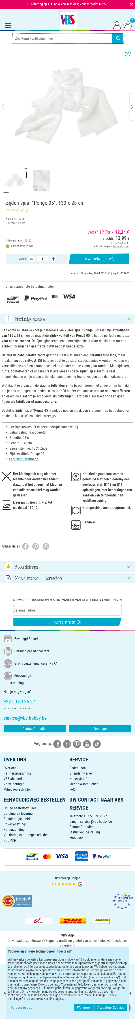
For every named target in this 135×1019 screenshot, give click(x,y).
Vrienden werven (81, 773)
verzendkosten (121, 246)
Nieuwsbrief (78, 779)
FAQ (72, 789)
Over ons (10, 768)
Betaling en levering (18, 813)
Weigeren (89, 1007)
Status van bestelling (84, 832)
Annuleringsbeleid (17, 819)
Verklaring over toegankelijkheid (27, 835)
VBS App (10, 840)
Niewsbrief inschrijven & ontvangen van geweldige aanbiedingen (67, 600)
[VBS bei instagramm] (67, 744)
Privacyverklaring (82, 981)
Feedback (100, 729)
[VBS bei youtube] (86, 744)
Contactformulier (34, 729)
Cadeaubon (77, 768)
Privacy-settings (15, 824)
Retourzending (14, 829)
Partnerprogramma (17, 773)
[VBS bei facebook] (57, 744)
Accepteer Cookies (116, 1007)
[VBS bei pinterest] (77, 744)
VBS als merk (13, 779)
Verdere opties (15, 1007)
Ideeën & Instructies (83, 784)
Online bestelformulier (20, 808)
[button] (7, 107)
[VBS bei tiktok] (96, 744)
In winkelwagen (99, 258)
